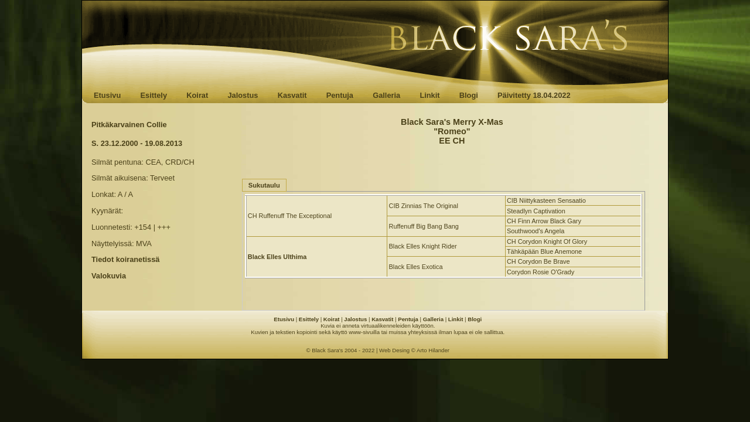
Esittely (153, 95)
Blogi (468, 95)
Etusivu (107, 95)
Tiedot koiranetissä (125, 259)
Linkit (429, 95)
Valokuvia (108, 275)
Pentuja (339, 95)
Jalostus (243, 95)
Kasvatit (292, 95)
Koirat (197, 95)
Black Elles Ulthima (277, 256)
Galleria (386, 95)
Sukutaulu (264, 185)
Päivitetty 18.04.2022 (534, 95)
